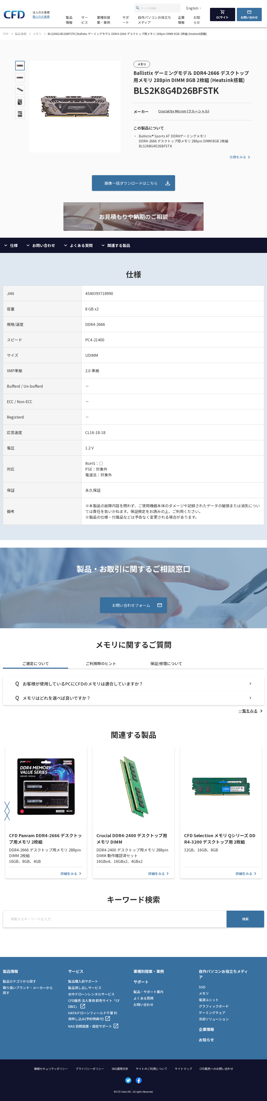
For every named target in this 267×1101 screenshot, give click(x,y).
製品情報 (69, 20)
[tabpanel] (133, 695)
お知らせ (196, 20)
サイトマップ (183, 1069)
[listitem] (251, 711)
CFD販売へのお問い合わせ (216, 1069)
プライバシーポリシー (90, 1069)
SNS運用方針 (120, 1069)
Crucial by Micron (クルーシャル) (183, 111)
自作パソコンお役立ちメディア (154, 20)
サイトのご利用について (151, 1069)
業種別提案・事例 (103, 20)
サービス (84, 20)
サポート (125, 20)
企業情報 (181, 20)
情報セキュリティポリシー (51, 1069)
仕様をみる (240, 157)
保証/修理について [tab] (166, 663)
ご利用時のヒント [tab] (101, 663)
